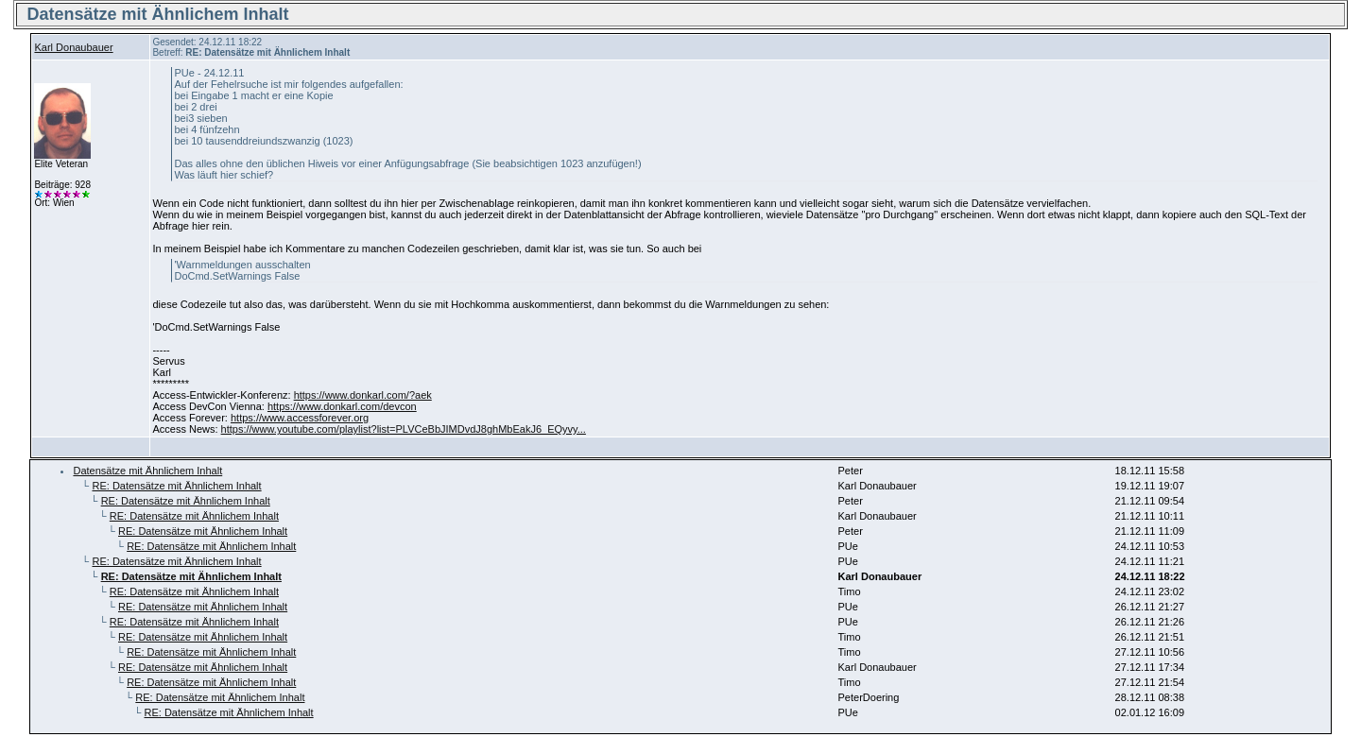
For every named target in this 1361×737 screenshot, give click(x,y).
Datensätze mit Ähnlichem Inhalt (147, 470)
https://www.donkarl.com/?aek (363, 395)
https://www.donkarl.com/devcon (342, 406)
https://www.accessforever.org (300, 417)
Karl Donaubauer (73, 47)
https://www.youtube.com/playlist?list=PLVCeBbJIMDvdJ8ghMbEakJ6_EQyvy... (403, 429)
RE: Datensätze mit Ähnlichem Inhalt (176, 485)
